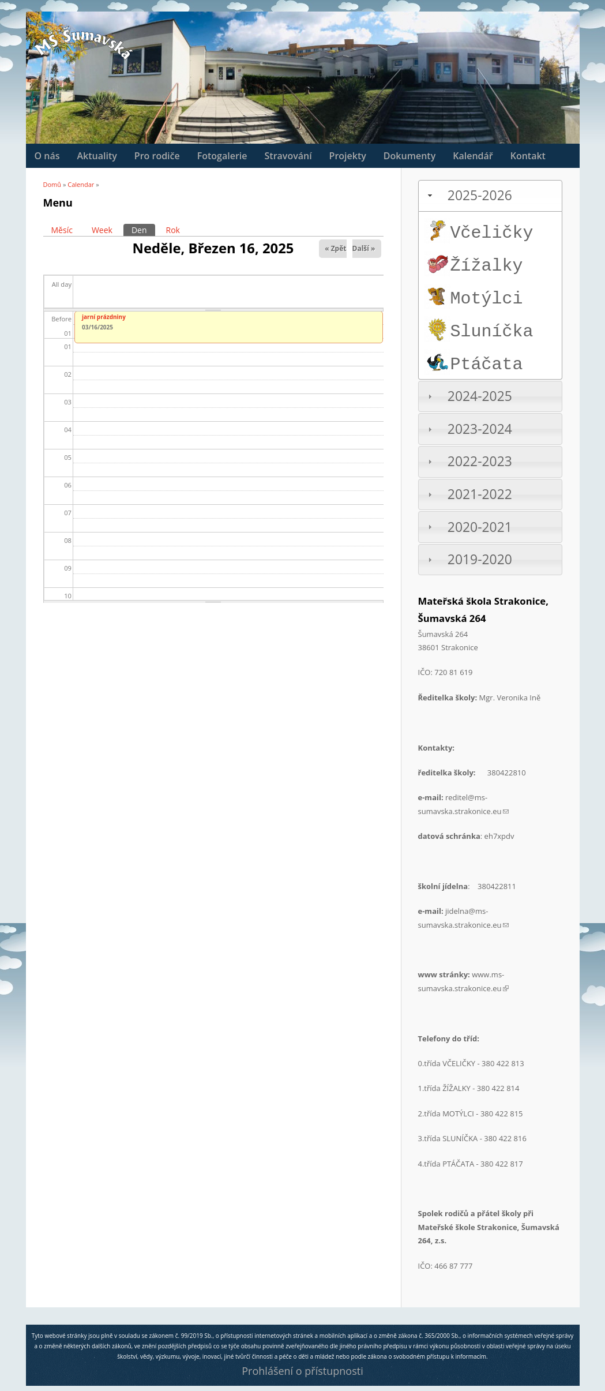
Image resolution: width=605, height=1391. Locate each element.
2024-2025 (480, 396)
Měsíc (62, 229)
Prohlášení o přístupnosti (302, 1371)
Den (143, 229)
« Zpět (335, 248)
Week (102, 229)
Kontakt (528, 155)
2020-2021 (480, 527)
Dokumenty (409, 155)
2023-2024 (480, 429)
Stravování (288, 155)
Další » (363, 248)
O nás (47, 155)
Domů (52, 184)
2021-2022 (480, 494)
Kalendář (473, 155)
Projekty (347, 155)
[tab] (490, 196)
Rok (173, 229)
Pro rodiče (157, 155)
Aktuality (97, 155)
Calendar (80, 184)
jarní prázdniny (104, 317)
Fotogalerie (222, 155)
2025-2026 (480, 195)
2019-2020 (480, 559)
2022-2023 (480, 461)
